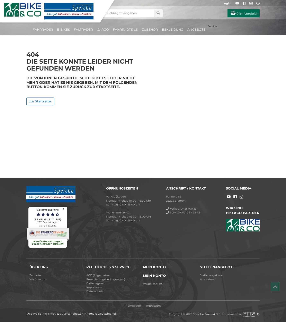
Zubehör (150, 29)
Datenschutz (95, 291)
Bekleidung (172, 29)
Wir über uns (38, 279)
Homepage (133, 305)
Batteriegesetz (96, 283)
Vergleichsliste (152, 283)
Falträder (83, 29)
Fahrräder (43, 29)
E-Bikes (63, 29)
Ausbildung (208, 279)
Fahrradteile (125, 29)
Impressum (94, 287)
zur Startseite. (40, 101)
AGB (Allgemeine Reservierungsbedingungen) (105, 277)
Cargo (103, 29)
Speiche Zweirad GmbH (209, 314)
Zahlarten (36, 275)
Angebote (196, 29)
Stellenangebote (211, 275)
